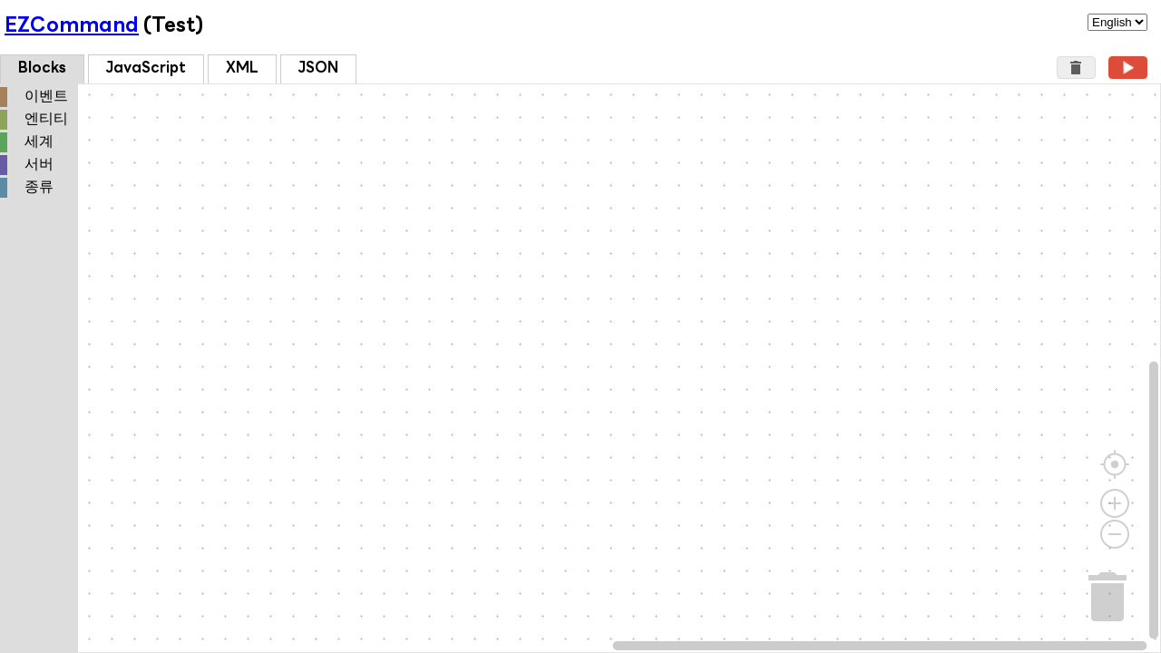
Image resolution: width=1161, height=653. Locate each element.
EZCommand (72, 26)
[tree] (39, 143)
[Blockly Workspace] (580, 368)
